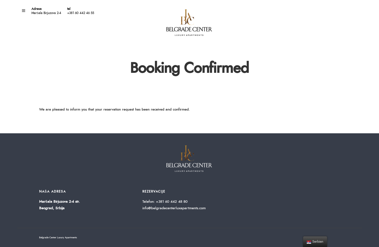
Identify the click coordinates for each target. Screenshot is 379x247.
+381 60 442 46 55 (80, 13)
